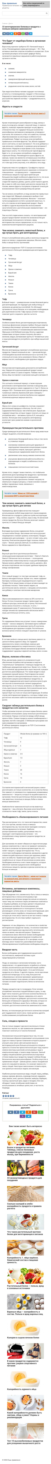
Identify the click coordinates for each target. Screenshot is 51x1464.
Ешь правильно (9, 3)
